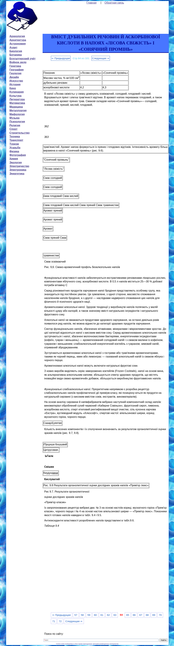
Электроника (17, 169)
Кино (12, 88)
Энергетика (16, 173)
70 (160, 615)
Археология (17, 36)
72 (60, 621)
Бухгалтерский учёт (22, 58)
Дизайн (14, 77)
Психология (17, 121)
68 (147, 615)
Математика (17, 103)
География (16, 69)
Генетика (15, 66)
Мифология (17, 114)
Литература (17, 99)
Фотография (17, 155)
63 (115, 615)
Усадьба (14, 147)
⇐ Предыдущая (61, 58)
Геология (15, 73)
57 (75, 615)
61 (101, 615)
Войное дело (18, 62)
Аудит (13, 47)
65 (127, 615)
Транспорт (16, 140)
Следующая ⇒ (100, 58)
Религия (14, 125)
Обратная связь (114, 2)
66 (134, 615)
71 (53, 621)
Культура (15, 95)
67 (140, 615)
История (15, 84)
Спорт (13, 129)
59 (88, 615)
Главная (92, 2)
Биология (15, 51)
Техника (14, 136)
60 (95, 615)
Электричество (19, 166)
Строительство (19, 132)
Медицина (16, 106)
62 (108, 615)
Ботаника (15, 54)
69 (153, 615)
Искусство (16, 80)
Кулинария (16, 91)
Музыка (14, 118)
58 (82, 615)
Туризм (14, 144)
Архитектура (17, 40)
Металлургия (18, 110)
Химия (13, 158)
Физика (14, 151)
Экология (15, 162)
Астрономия (17, 43)
